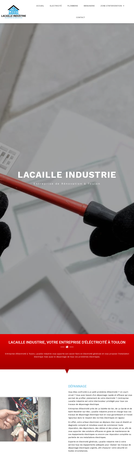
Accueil (40, 6)
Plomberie (73, 6)
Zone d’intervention (112, 6)
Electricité (56, 6)
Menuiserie (89, 6)
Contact (80, 17)
